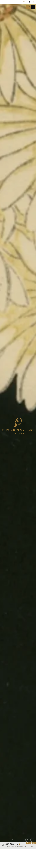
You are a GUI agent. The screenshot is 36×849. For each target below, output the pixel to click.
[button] (27, 840)
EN (29, 2)
